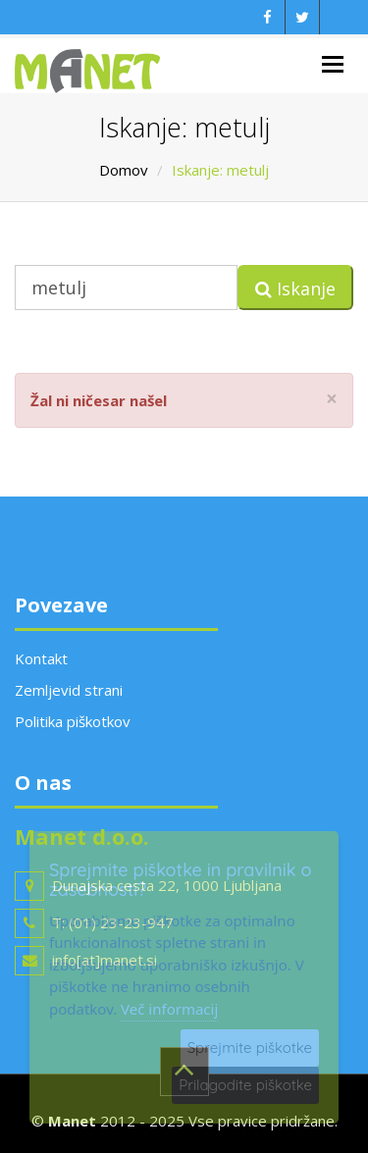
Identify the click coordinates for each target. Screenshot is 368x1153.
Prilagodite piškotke (245, 1084)
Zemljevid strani (69, 690)
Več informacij (169, 1009)
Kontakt (41, 658)
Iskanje (295, 288)
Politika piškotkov (73, 721)
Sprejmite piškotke (249, 1047)
